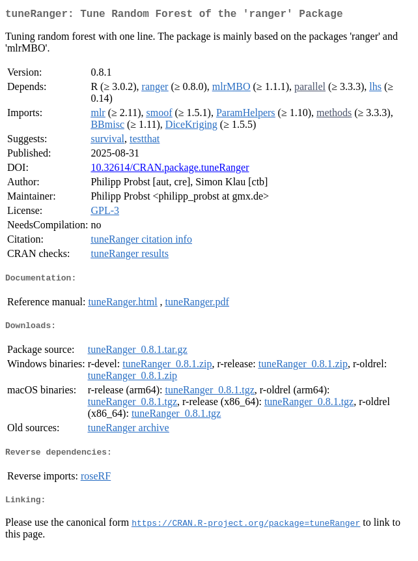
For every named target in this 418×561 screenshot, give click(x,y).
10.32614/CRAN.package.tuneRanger (170, 169)
